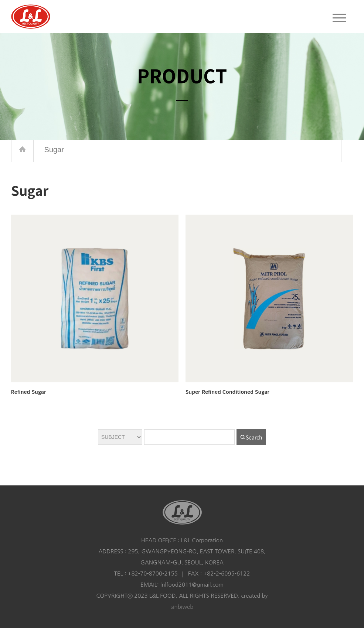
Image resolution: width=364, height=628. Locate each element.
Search (254, 437)
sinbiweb (182, 607)
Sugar (185, 150)
